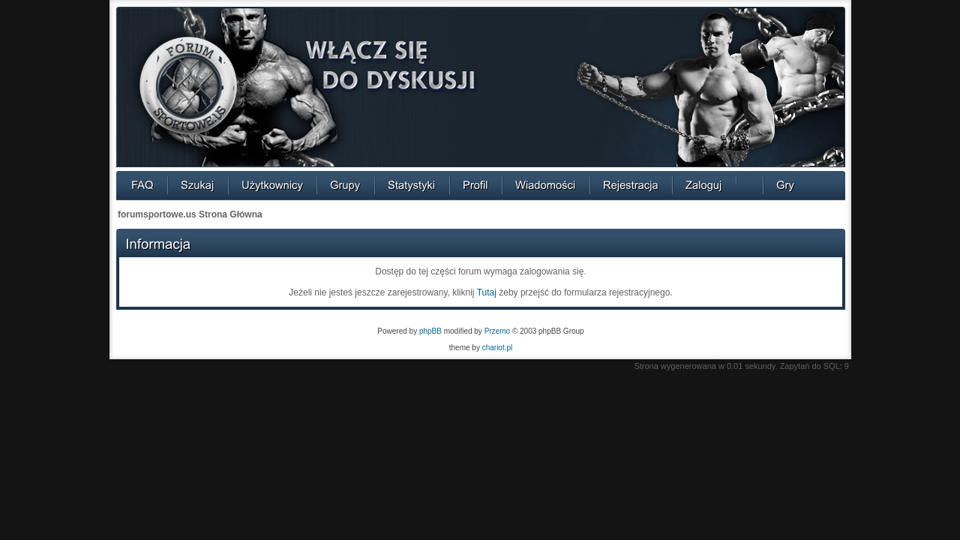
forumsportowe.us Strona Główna (190, 214)
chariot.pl (497, 348)
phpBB (430, 331)
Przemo (497, 331)
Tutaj (486, 292)
